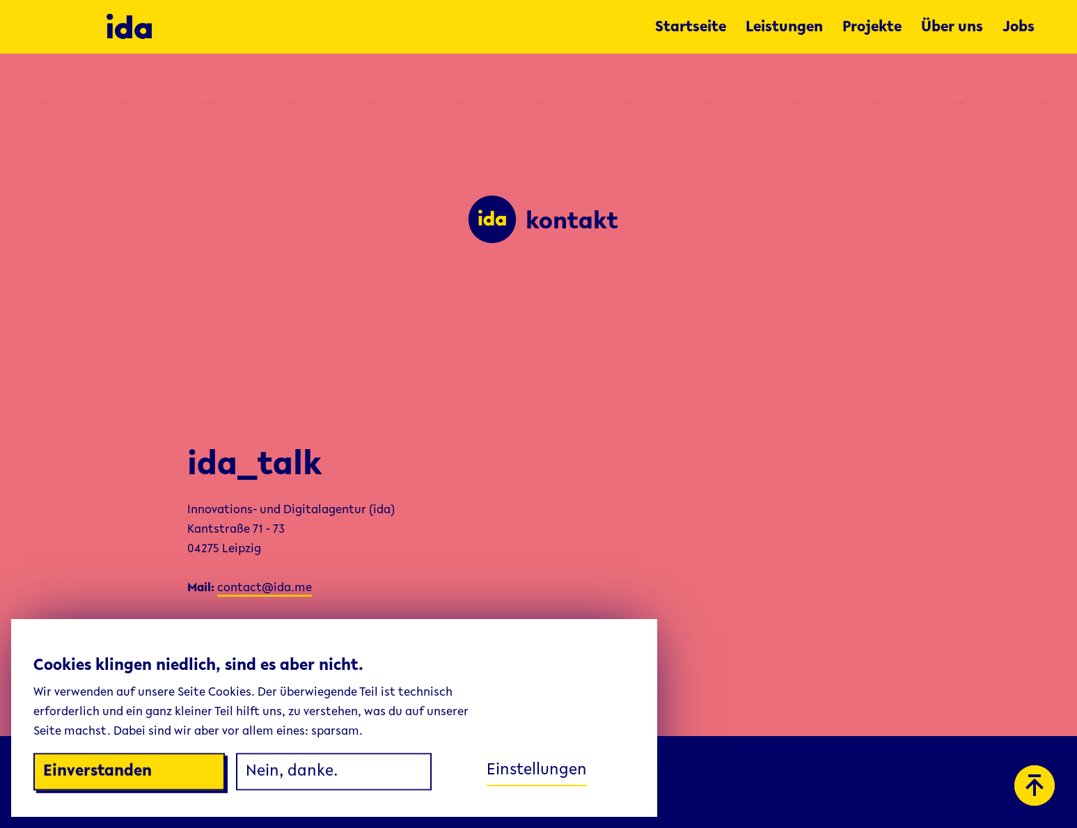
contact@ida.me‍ (264, 588)
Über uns (952, 28)
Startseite (690, 28)
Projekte (872, 28)
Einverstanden (97, 772)
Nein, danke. (292, 772)
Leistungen (784, 28)
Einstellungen (537, 770)
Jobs (1019, 28)
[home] (374, 27)
